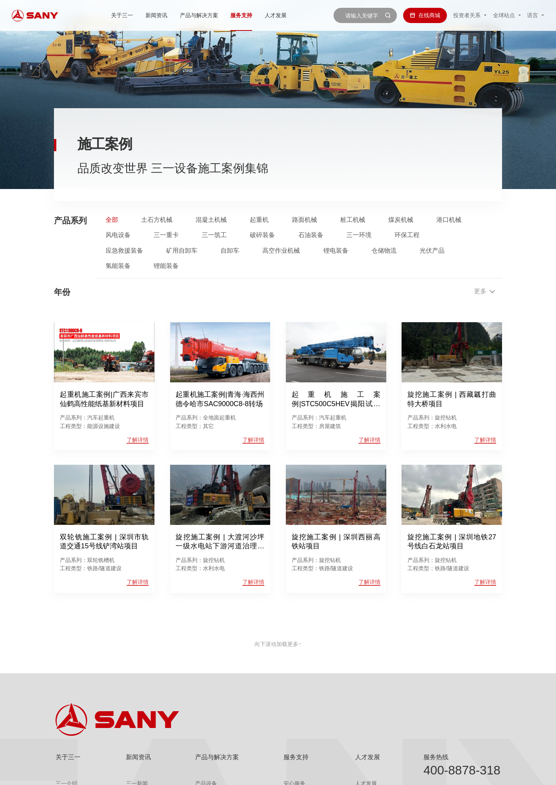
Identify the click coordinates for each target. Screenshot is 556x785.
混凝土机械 (211, 220)
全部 (112, 220)
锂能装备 (166, 266)
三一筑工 (214, 235)
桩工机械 (352, 220)
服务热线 (435, 757)
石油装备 (310, 235)
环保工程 (407, 235)
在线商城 (425, 15)
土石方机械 (156, 220)
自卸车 (230, 251)
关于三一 (122, 15)
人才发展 (276, 15)
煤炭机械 (400, 220)
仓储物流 (383, 251)
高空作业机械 (281, 251)
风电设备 (118, 235)
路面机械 (304, 220)
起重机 (259, 220)
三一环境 (358, 235)
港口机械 (448, 220)
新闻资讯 (156, 15)
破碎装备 (262, 235)
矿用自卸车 (181, 251)
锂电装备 (335, 251)
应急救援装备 (124, 251)
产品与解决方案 (199, 15)
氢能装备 (118, 266)
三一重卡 (166, 235)
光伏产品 (432, 251)
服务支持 (241, 15)
